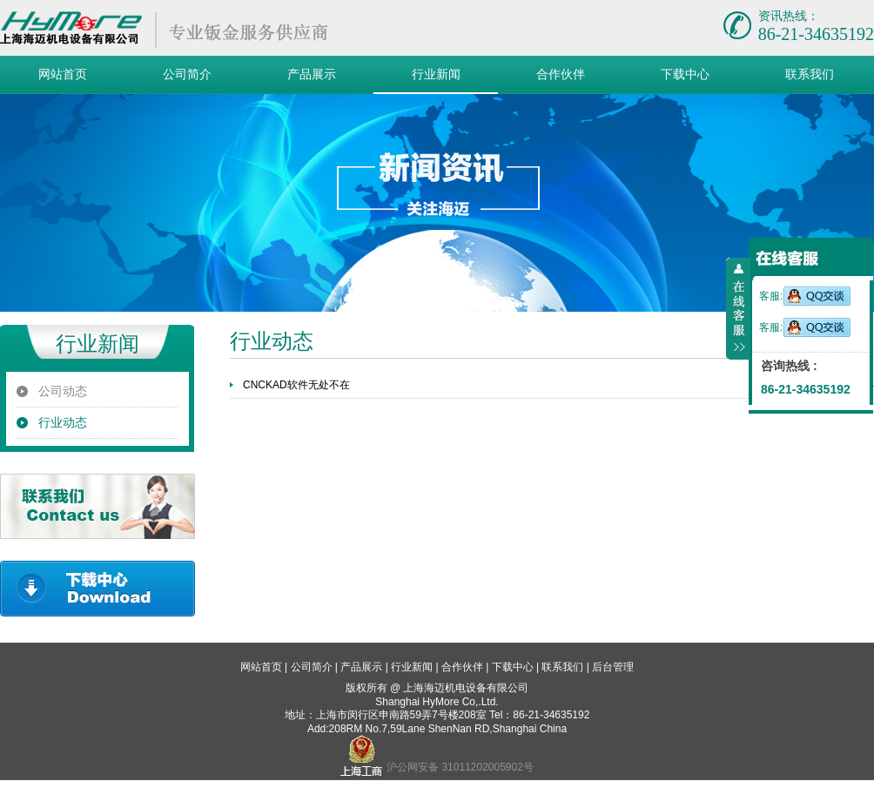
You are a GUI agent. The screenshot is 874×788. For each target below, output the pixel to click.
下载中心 (685, 74)
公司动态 (62, 391)
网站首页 (62, 74)
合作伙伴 (560, 74)
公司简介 (187, 74)
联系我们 (809, 74)
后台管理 (613, 667)
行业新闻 (436, 74)
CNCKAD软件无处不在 (296, 385)
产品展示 (311, 74)
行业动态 (62, 422)
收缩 (738, 309)
